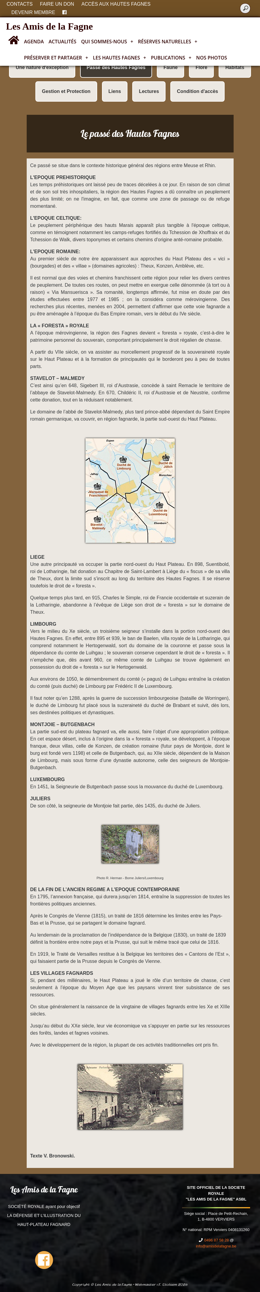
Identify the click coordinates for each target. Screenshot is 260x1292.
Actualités (62, 41)
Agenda (34, 41)
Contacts (20, 4)
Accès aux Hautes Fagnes (116, 4)
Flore (201, 67)
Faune (170, 67)
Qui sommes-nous (107, 41)
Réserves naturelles (167, 41)
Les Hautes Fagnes (119, 57)
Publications (171, 57)
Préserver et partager (56, 57)
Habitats (234, 67)
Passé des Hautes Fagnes (116, 67)
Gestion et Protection (66, 91)
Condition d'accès (197, 91)
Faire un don (57, 4)
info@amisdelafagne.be (216, 1246)
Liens (115, 91)
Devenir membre (33, 12)
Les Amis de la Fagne (49, 26)
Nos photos (211, 57)
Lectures (149, 91)
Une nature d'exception (42, 67)
